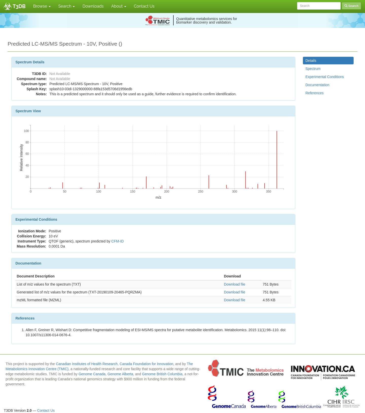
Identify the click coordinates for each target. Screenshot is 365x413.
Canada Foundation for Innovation (146, 364)
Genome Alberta (120, 374)
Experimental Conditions (324, 77)
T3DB (19, 6)
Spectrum (313, 69)
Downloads (92, 6)
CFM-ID (117, 241)
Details (310, 61)
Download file (234, 284)
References (314, 93)
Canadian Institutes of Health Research (87, 364)
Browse (42, 6)
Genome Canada (92, 374)
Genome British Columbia (162, 374)
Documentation (317, 85)
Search (66, 6)
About (118, 6)
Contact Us (144, 6)
